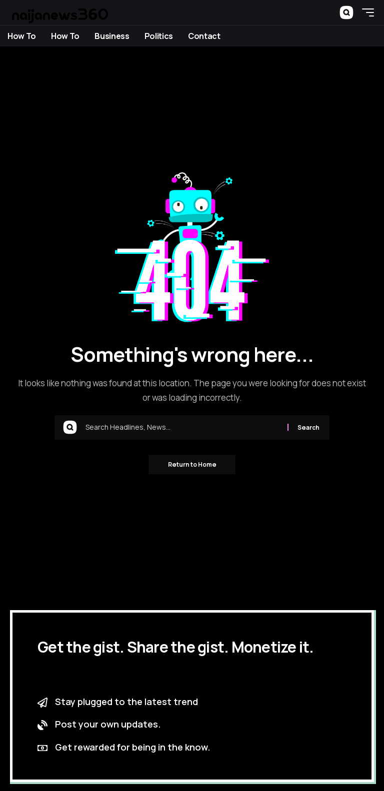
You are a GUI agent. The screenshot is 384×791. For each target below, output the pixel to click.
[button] (346, 12)
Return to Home (192, 464)
